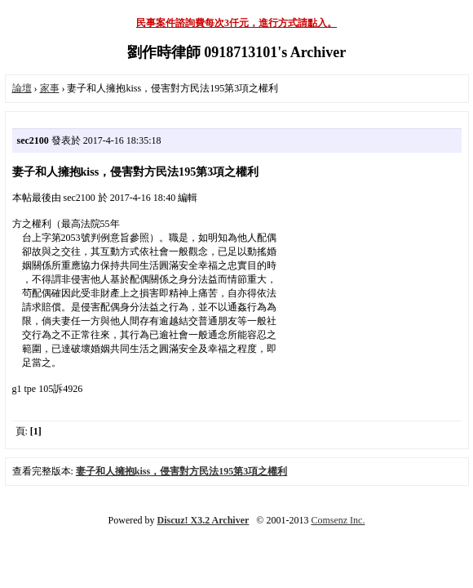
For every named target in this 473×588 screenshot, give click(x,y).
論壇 (22, 88)
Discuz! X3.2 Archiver (203, 520)
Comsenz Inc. (338, 520)
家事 (50, 88)
